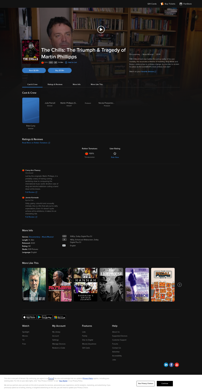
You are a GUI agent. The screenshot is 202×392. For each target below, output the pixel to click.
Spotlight (25, 332)
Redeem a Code (58, 348)
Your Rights (63, 381)
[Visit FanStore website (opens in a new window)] (185, 4)
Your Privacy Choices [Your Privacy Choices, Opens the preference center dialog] (145, 383)
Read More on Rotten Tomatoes (36, 143)
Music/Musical (47, 237)
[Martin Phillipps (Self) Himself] (69, 113)
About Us (116, 332)
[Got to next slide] (179, 285)
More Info (77, 84)
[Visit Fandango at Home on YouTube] (176, 365)
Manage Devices (58, 344)
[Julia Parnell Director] (49, 113)
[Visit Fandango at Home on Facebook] (171, 365)
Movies (25, 336)
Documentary (34, 237)
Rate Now (115, 157)
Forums (115, 344)
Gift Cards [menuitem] (152, 4)
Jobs (114, 360)
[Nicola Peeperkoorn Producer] (107, 113)
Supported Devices (119, 336)
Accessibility (117, 356)
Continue (164, 383)
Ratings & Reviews (55, 84)
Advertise (116, 352)
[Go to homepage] (26, 4)
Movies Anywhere (89, 344)
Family (84, 336)
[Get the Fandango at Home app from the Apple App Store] (29, 317)
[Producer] (88, 113)
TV (23, 340)
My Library (56, 332)
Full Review (31, 192)
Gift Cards (86, 348)
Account (55, 336)
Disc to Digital (87, 340)
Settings (55, 340)
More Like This (97, 84)
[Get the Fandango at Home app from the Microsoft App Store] (59, 317)
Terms (51, 378)
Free (24, 344)
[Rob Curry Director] (30, 113)
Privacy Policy (88, 378)
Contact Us (116, 348)
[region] (101, 383)
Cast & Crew (32, 84)
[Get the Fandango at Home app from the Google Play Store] (45, 317)
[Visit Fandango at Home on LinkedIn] (166, 365)
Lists (84, 332)
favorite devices (148, 71)
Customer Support (119, 340)
